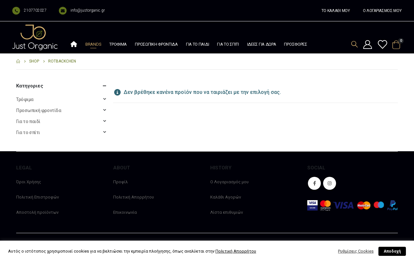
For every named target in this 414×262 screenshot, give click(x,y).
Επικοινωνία (125, 212)
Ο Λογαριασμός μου (229, 181)
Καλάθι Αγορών (225, 197)
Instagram (329, 183)
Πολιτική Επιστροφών (37, 197)
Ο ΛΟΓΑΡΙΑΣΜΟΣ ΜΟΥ (382, 10)
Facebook (314, 183)
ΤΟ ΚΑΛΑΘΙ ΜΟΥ (335, 10)
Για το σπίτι (228, 44)
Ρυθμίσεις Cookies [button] (356, 251)
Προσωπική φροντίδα (156, 44)
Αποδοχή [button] (392, 251)
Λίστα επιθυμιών (226, 212)
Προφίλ (120, 181)
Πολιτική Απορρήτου (133, 197)
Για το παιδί (197, 44)
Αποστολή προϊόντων (37, 212)
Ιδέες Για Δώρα (261, 44)
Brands (93, 44)
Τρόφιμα (118, 44)
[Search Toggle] (354, 44)
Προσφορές (295, 44)
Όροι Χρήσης (28, 181)
